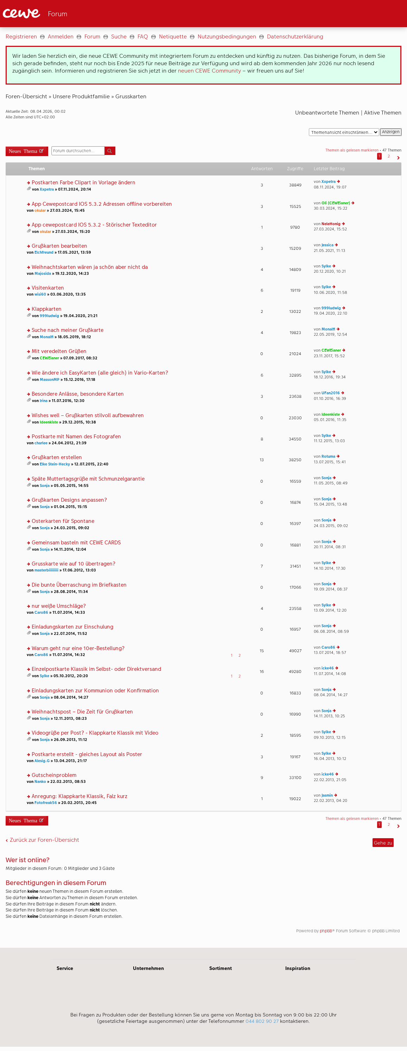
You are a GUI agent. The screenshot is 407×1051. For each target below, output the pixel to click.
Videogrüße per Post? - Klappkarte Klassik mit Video (95, 733)
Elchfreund (43, 252)
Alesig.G (42, 760)
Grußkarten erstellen (57, 457)
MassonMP (49, 379)
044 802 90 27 (262, 1021)
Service (65, 968)
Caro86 (41, 612)
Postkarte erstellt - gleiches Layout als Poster (87, 754)
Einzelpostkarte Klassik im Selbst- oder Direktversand (96, 669)
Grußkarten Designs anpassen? (69, 500)
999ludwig (49, 316)
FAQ (143, 36)
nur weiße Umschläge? (59, 606)
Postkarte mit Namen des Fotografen (76, 436)
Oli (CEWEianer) (336, 203)
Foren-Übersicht (26, 96)
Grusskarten (130, 96)
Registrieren (21, 36)
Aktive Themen (382, 113)
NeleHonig (331, 224)
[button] (398, 156)
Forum (92, 36)
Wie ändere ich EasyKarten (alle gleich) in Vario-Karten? (100, 373)
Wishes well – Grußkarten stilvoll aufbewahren (88, 415)
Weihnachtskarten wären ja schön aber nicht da (90, 267)
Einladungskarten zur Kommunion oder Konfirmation (95, 690)
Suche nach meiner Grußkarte (67, 330)
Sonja (45, 485)
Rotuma (328, 456)
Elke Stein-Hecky (55, 464)
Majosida (42, 273)
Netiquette (173, 36)
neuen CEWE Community (209, 71)
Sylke (326, 266)
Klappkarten (47, 309)
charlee (40, 443)
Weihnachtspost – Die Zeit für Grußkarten (82, 712)
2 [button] (389, 156)
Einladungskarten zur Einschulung (72, 627)
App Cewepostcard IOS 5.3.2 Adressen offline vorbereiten (102, 204)
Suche (119, 36)
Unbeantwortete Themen (327, 113)
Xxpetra (47, 189)
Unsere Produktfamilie (81, 96)
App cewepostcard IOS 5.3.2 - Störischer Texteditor (94, 225)
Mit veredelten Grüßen (59, 351)
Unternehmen (148, 968)
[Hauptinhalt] (203, 487)
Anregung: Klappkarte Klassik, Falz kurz (79, 796)
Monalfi (46, 337)
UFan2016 (331, 393)
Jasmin (327, 795)
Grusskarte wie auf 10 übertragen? (73, 564)
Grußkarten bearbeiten (59, 246)
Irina (43, 400)
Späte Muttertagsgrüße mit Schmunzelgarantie (88, 479)
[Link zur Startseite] (72, 13)
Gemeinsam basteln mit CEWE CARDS (76, 542)
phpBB (326, 931)
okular (40, 210)
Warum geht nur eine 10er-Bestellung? (78, 648)
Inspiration (297, 968)
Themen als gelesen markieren (352, 150)
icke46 (328, 668)
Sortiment (220, 968)
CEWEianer (49, 358)
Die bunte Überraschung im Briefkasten (79, 585)
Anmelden (61, 36)
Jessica (327, 245)
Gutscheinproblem (54, 775)
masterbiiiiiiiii (46, 570)
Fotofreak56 (45, 802)
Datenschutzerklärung (295, 36)
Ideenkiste (49, 422)
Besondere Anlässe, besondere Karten (78, 394)
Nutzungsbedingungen (227, 36)
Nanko (40, 781)
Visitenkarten (48, 288)
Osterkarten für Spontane (63, 521)
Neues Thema (23, 150)
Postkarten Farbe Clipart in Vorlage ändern (83, 182)
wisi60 (40, 294)
